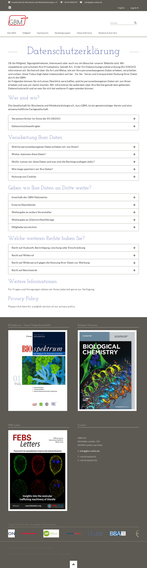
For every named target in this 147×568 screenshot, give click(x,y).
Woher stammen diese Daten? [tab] (29, 154)
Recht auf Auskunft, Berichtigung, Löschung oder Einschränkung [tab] (48, 247)
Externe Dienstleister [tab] (24, 204)
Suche (32, 554)
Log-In (133, 8)
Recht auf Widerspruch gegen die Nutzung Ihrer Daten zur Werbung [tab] (51, 262)
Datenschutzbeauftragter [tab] (26, 126)
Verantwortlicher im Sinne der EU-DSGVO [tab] (36, 118)
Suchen (135, 23)
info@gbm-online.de (93, 2)
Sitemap (41, 554)
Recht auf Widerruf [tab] (23, 255)
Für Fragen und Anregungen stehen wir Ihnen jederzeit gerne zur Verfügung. (51, 289)
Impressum (13, 554)
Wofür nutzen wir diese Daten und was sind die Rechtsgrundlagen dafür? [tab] (53, 161)
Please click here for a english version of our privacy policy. (41, 306)
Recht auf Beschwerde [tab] (24, 270)
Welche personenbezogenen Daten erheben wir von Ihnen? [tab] (45, 146)
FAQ (24, 554)
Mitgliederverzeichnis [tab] (24, 227)
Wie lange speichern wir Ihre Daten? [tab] (32, 169)
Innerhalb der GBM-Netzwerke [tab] (29, 197)
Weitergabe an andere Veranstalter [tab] (32, 212)
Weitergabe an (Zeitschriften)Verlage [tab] (33, 219)
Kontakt (52, 554)
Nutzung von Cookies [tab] (24, 176)
